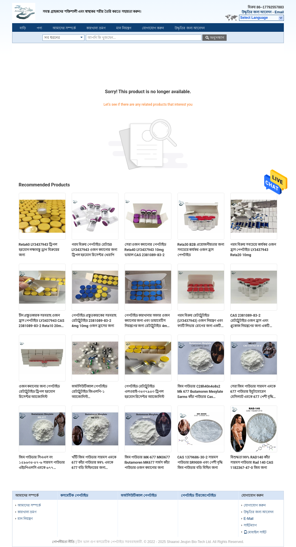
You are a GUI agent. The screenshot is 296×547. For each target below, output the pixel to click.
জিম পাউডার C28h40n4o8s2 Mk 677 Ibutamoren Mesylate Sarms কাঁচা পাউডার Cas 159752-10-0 (200, 391)
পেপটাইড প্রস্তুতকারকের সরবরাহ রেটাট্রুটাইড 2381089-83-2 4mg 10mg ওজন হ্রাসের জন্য (94, 320)
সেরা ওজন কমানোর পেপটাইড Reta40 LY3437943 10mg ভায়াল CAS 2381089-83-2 (145, 250)
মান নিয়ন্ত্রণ (123, 28)
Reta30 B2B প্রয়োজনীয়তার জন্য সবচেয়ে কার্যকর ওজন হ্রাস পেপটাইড (200, 250)
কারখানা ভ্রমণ (95, 28)
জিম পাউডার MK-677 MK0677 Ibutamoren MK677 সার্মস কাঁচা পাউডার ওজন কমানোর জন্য (147, 462)
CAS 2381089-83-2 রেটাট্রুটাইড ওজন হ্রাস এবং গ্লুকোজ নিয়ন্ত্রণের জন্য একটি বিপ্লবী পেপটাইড (250, 320)
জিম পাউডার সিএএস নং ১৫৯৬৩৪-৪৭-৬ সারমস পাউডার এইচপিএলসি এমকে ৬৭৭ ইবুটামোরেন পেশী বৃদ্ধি (42, 462)
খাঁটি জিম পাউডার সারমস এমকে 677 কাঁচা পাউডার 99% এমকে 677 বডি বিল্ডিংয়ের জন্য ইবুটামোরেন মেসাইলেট (94, 462)
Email (279, 12)
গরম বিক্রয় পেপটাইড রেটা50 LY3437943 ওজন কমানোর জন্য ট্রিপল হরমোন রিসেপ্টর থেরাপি (94, 250)
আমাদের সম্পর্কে (64, 28)
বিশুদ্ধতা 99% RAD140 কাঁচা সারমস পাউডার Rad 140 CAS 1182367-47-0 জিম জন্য (251, 462)
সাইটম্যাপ (250, 525)
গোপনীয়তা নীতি (63, 542)
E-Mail (249, 519)
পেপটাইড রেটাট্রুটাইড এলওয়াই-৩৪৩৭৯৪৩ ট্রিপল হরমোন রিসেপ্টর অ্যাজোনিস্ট (144, 391)
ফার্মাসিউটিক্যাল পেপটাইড (139, 495)
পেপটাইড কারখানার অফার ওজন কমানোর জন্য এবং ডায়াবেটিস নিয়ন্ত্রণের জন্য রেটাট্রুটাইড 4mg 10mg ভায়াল (147, 320)
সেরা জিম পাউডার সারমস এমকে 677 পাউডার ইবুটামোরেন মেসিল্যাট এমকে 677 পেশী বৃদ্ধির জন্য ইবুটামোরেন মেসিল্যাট (253, 391)
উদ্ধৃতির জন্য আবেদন (257, 12)
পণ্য (39, 28)
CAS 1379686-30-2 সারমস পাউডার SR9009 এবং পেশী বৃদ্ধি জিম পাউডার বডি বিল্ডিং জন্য (200, 462)
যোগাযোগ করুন (153, 28)
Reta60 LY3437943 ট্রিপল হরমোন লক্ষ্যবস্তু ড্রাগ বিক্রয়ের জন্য (39, 250)
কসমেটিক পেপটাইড (74, 495)
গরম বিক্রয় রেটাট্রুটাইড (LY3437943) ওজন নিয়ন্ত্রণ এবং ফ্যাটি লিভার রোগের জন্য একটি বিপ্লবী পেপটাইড (200, 320)
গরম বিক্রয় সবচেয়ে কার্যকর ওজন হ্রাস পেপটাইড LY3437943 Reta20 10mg (253, 250)
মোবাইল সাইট (255, 532)
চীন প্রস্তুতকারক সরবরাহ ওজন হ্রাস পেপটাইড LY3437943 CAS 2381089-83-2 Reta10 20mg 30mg (41, 320)
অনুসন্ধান (217, 37)
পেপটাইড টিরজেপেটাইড (198, 495)
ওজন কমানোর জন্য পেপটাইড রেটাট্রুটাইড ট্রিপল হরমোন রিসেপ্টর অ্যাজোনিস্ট (39, 391)
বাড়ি (23, 28)
